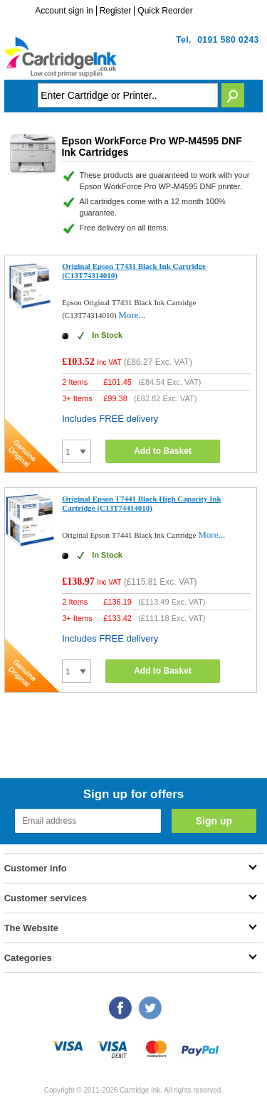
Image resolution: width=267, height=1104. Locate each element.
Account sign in (64, 11)
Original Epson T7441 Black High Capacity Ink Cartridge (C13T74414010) (141, 503)
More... (131, 314)
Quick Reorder (164, 11)
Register (116, 11)
